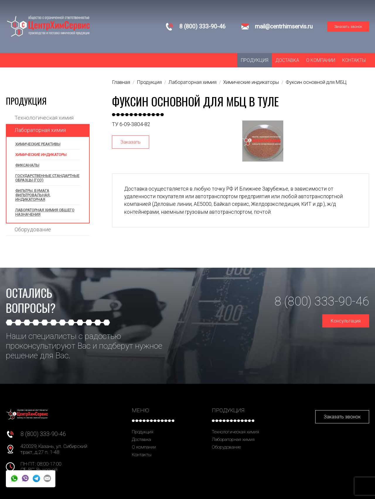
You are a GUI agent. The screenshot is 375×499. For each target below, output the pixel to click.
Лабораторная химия (40, 130)
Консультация (346, 321)
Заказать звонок (348, 26)
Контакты (354, 60)
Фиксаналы (27, 165)
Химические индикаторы (41, 154)
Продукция (254, 60)
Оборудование (33, 229)
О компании (320, 60)
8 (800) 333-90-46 (202, 26)
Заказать (130, 142)
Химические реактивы (37, 144)
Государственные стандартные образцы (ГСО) (47, 178)
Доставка (287, 60)
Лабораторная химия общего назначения (44, 212)
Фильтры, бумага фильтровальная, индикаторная (32, 195)
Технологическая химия (44, 118)
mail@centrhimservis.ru (284, 26)
